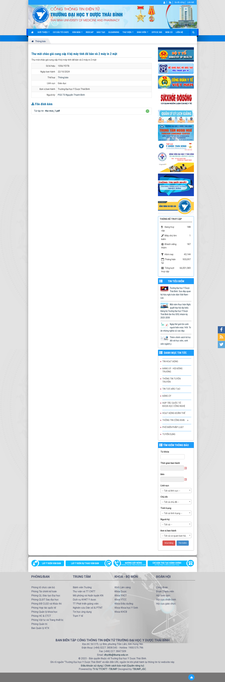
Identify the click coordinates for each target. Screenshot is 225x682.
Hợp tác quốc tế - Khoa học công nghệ (173, 404)
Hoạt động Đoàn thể (173, 413)
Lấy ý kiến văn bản (51, 563)
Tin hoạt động (170, 361)
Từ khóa (164, 451)
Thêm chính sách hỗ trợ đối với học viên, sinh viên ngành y (175, 340)
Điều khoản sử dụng (92, 665)
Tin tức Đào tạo (171, 389)
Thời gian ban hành (170, 463)
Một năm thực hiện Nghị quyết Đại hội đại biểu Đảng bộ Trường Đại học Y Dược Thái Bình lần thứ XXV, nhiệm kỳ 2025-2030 (175, 311)
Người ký (165, 519)
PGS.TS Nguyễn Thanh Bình (71, 95)
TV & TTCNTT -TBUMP (105, 669)
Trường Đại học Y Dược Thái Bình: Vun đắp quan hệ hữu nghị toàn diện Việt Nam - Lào (175, 293)
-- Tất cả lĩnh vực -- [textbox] (171, 490)
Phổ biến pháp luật (173, 427)
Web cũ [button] (168, 32)
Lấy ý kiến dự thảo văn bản (85, 563)
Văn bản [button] (77, 33)
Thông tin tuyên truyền (171, 380)
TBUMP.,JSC (139, 669)
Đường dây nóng (131, 564)
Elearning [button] (113, 32)
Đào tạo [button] (101, 32)
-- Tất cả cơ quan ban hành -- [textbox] (176, 536)
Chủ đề (164, 497)
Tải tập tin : (47, 111)
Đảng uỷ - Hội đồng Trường (172, 370)
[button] (147, 111)
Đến (162, 474)
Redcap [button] (89, 32)
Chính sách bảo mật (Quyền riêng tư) (124, 665)
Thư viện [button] (127, 33)
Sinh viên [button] (142, 33)
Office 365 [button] (157, 32)
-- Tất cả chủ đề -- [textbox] (170, 502)
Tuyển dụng (168, 434)
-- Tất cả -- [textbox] (167, 524)
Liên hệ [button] (179, 32)
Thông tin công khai (173, 420)
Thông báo (63, 77)
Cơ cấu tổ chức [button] (61, 32)
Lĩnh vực (164, 485)
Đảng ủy (166, 396)
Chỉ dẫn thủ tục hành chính (169, 564)
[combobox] (175, 490)
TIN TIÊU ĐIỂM (176, 281)
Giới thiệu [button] (44, 33)
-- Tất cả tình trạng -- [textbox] (172, 513)
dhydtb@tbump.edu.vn (116, 654)
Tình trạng (165, 508)
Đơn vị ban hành (168, 530)
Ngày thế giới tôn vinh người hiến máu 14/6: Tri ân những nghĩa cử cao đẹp (175, 327)
